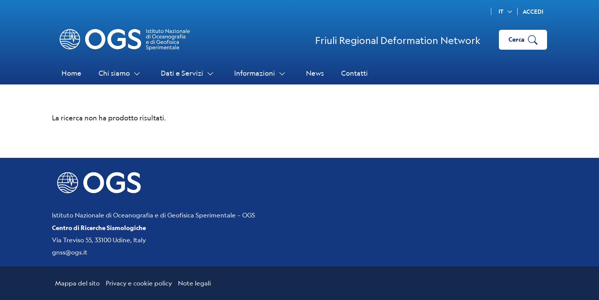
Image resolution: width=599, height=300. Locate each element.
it (507, 11)
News (315, 73)
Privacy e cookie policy (139, 283)
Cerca (522, 40)
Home (71, 73)
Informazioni (261, 73)
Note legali (194, 283)
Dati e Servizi (189, 73)
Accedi (533, 11)
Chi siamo (121, 73)
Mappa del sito (77, 283)
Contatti (354, 73)
